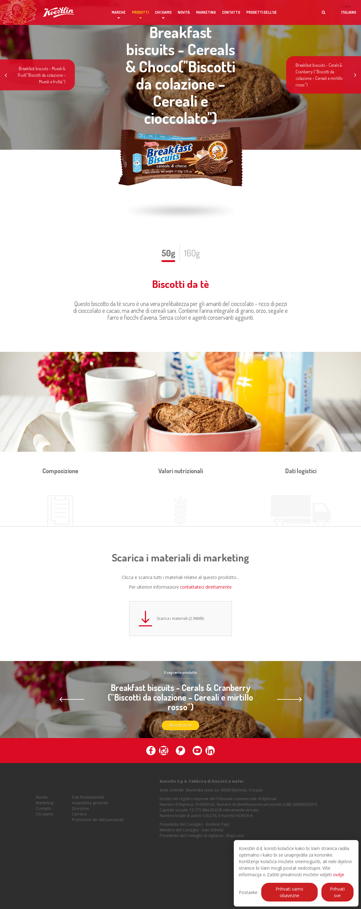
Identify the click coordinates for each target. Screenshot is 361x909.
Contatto (231, 12)
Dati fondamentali (88, 799)
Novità (184, 12)
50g (168, 253)
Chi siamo (163, 12)
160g (192, 253)
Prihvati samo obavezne (289, 892)
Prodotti (140, 12)
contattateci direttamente (206, 587)
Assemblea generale (90, 805)
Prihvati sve (337, 892)
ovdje (338, 874)
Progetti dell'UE (261, 12)
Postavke (248, 892)
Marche (119, 12)
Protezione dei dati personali (97, 822)
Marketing (206, 12)
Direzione (80, 811)
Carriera (79, 816)
